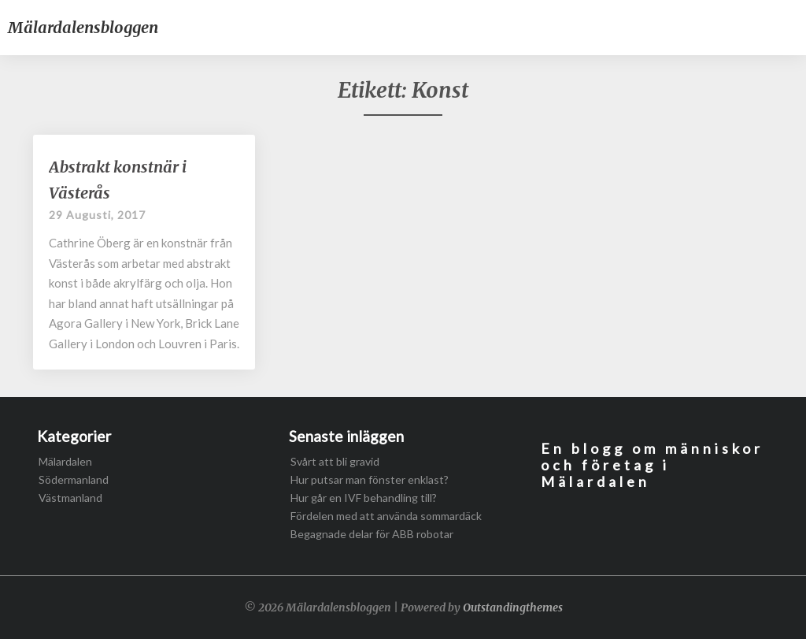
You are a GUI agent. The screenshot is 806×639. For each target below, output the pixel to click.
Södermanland (74, 479)
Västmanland (70, 497)
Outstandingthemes (513, 607)
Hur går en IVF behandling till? (363, 497)
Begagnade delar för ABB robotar (371, 534)
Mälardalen (65, 461)
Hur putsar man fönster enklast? (369, 479)
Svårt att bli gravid (334, 461)
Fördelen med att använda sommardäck (386, 515)
